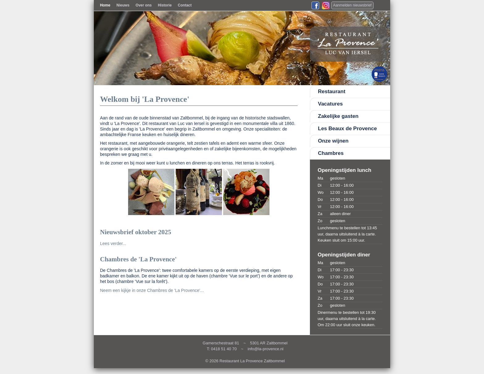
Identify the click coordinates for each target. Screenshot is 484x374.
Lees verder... (113, 243)
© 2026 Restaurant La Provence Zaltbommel (245, 361)
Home (105, 5)
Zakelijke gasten (338, 116)
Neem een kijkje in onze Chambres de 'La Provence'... (152, 290)
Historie (165, 5)
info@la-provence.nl (265, 349)
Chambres (331, 153)
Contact (185, 5)
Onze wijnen (333, 141)
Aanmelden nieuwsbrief (352, 5)
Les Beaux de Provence (347, 128)
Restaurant (331, 91)
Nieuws (122, 5)
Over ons (144, 5)
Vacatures (330, 104)
